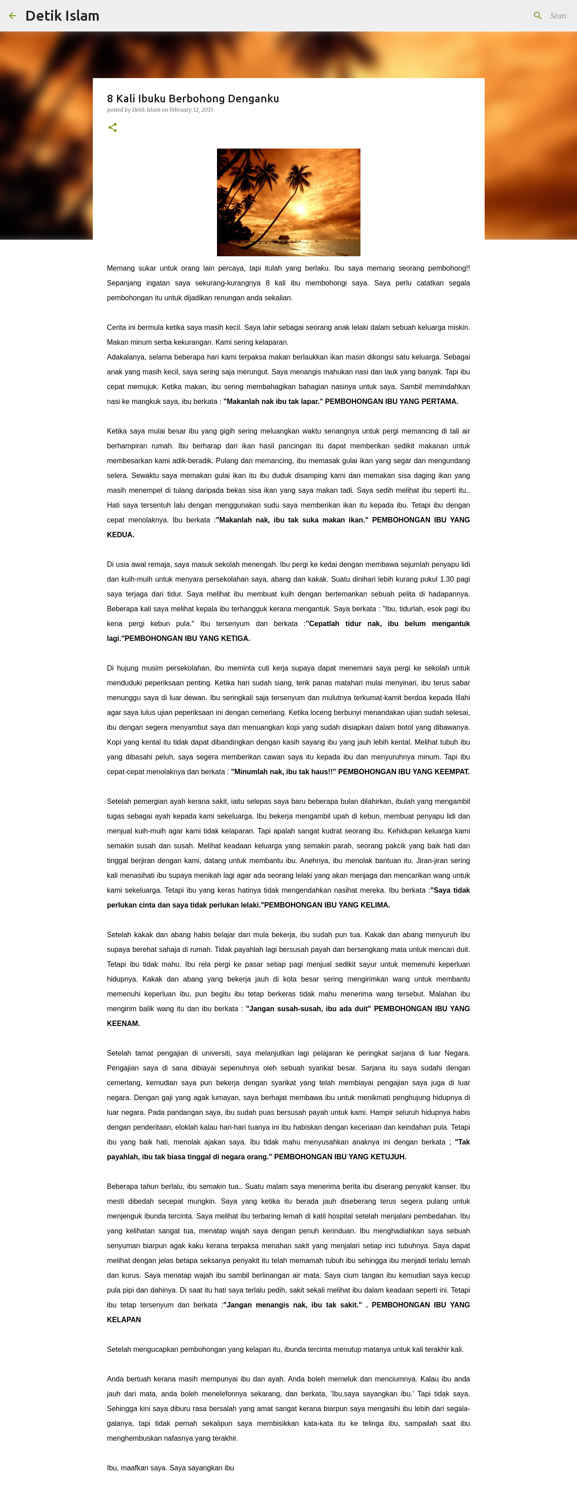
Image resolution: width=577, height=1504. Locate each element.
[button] (112, 128)
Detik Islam (62, 15)
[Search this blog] (523, 15)
